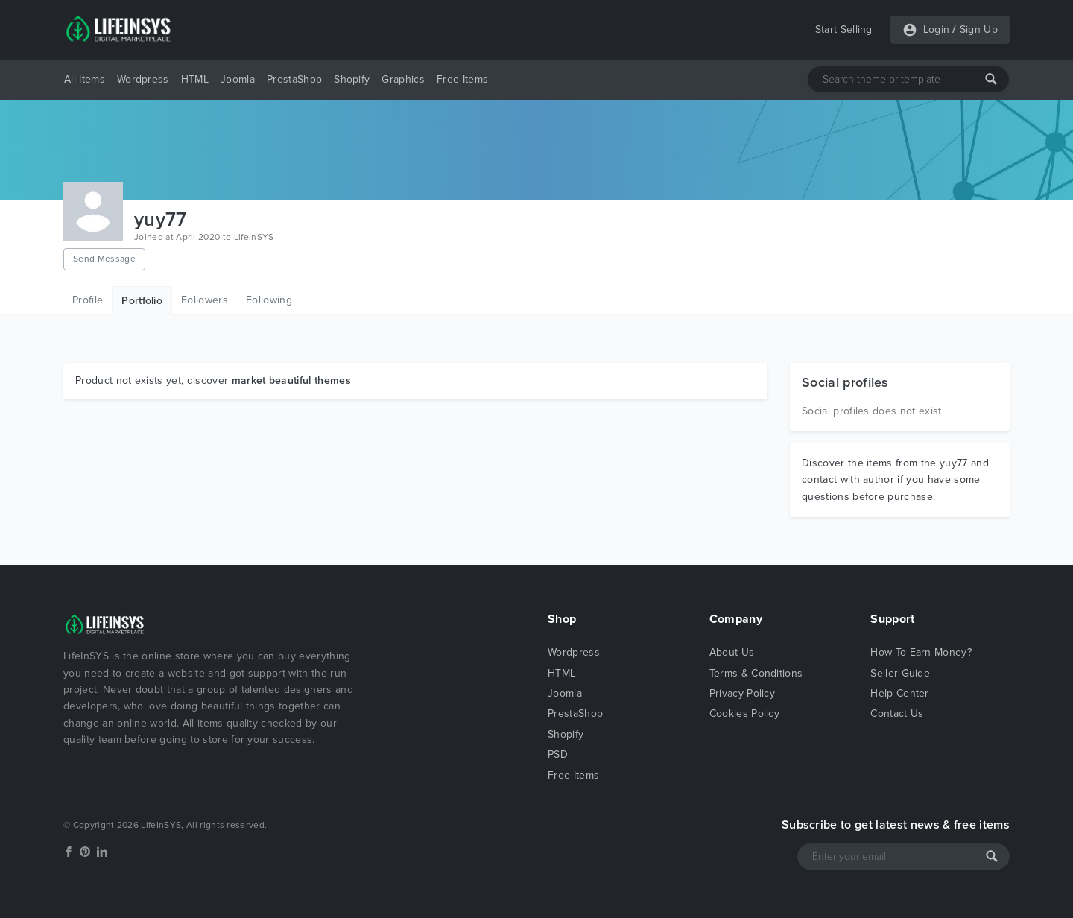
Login (936, 29)
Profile (87, 300)
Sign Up (979, 29)
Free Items (462, 79)
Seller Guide (900, 673)
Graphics (403, 79)
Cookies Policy (744, 713)
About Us (732, 652)
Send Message (104, 258)
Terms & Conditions (756, 673)
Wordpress (143, 79)
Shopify (352, 79)
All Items (84, 79)
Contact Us (896, 713)
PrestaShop (294, 79)
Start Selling (844, 29)
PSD (558, 754)
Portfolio (141, 300)
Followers (204, 300)
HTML (195, 79)
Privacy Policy (742, 693)
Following (269, 300)
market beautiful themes (291, 380)
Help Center (899, 693)
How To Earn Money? (921, 652)
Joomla (238, 79)
